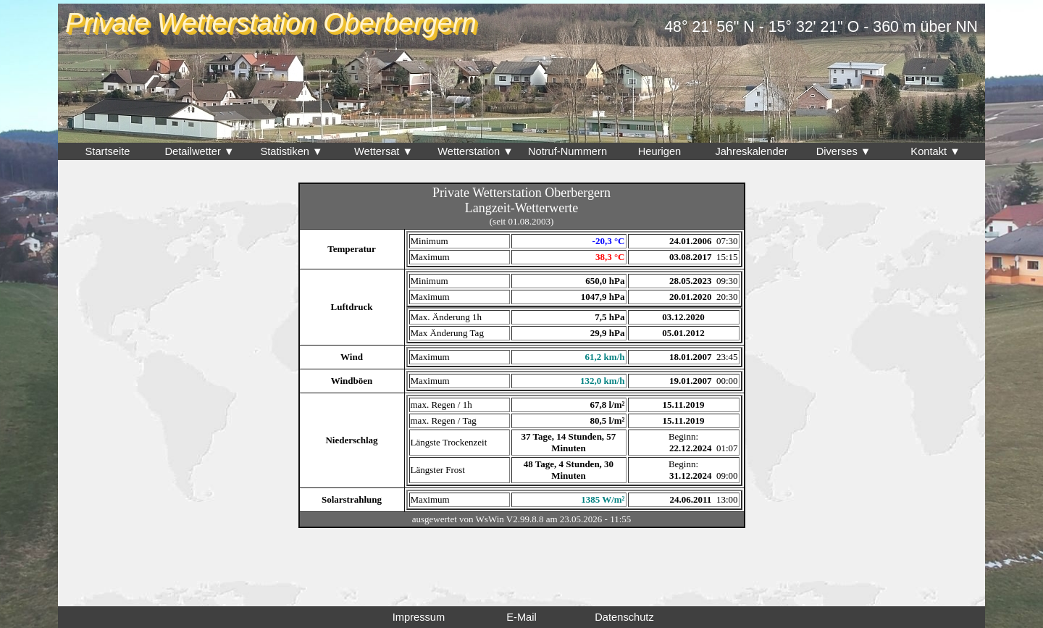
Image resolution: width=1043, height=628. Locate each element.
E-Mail (521, 617)
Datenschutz (624, 617)
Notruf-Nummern (567, 151)
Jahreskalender (751, 151)
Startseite (107, 151)
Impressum (419, 617)
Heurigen (659, 151)
